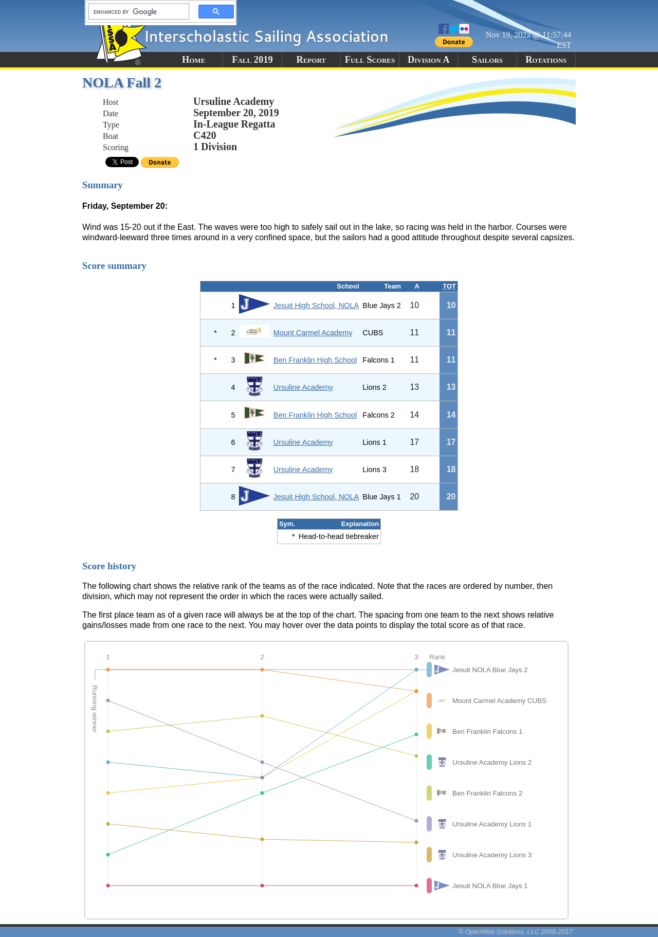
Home (193, 60)
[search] (136, 11)
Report (311, 60)
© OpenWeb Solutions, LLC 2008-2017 (516, 931)
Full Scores (370, 60)
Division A (428, 60)
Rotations (545, 60)
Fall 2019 (252, 60)
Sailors (487, 60)
